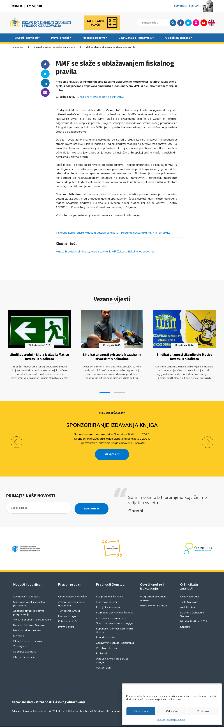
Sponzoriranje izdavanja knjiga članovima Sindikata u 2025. (112, 431)
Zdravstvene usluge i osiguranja (115, 633)
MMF (112, 251)
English (211, 22)
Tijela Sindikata (189, 592)
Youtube (203, 22)
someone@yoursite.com (45, 92)
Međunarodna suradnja (27, 621)
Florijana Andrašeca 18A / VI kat (41, 701)
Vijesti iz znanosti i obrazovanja (32, 610)
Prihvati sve (140, 711)
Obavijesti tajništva (24, 647)
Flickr (196, 22)
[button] (105, 389)
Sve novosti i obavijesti (26, 587)
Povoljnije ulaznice (107, 638)
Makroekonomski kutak (153, 596)
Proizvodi (101, 644)
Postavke (203, 711)
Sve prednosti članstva (109, 587)
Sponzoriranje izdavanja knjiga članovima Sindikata (112, 440)
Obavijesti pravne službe (72, 587)
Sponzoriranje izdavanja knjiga (112, 422)
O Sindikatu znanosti (177, 37)
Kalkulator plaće (67, 612)
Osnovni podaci (189, 587)
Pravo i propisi (60, 37)
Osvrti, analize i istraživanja (135, 37)
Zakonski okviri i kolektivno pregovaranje (29, 603)
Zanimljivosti (20, 636)
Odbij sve (172, 711)
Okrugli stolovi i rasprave (28, 631)
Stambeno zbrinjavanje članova (114, 603)
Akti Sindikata (188, 598)
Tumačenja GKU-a (69, 601)
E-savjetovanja (67, 606)
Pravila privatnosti (176, 719)
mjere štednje (99, 251)
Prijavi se (16, 6)
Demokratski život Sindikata (29, 615)
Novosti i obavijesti (26, 37)
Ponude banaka (105, 628)
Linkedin (45, 83)
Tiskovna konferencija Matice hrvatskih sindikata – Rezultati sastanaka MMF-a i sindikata (113, 232)
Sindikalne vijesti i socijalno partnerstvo (54, 47)
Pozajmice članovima (108, 598)
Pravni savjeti (66, 617)
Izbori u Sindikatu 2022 (193, 612)
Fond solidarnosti (106, 592)
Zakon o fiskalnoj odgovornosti (136, 251)
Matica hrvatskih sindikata (72, 251)
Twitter (188, 22)
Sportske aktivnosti (24, 642)
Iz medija (18, 626)
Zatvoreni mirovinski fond (111, 608)
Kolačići (161, 719)
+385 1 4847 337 (99, 701)
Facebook (180, 22)
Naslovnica (17, 47)
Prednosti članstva (93, 37)
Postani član (34, 6)
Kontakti (185, 617)
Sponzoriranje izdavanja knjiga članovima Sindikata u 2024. (112, 435)
